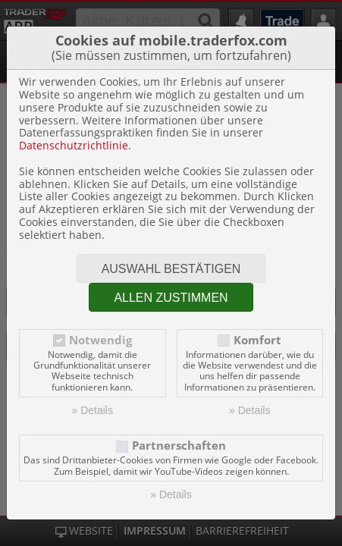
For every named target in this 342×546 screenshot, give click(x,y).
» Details (92, 410)
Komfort (257, 340)
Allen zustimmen (170, 297)
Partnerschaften (179, 445)
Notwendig (100, 340)
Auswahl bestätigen (171, 268)
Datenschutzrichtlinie (73, 145)
